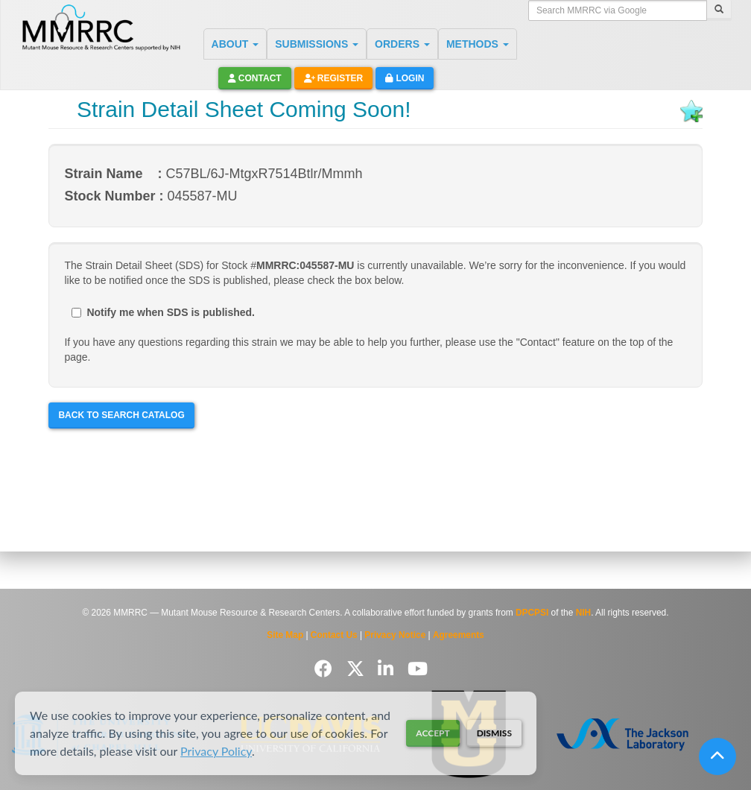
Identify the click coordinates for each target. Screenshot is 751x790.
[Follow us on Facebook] (326, 669)
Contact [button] (255, 78)
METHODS (477, 44)
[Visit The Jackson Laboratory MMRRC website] (622, 734)
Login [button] (404, 78)
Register (334, 78)
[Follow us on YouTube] (418, 669)
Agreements (458, 635)
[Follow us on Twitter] (358, 669)
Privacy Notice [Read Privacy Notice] (394, 635)
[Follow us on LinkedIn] (388, 669)
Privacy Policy (216, 751)
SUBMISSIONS (316, 44)
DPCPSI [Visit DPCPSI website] (532, 612)
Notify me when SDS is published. (163, 312)
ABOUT (235, 44)
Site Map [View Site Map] (285, 635)
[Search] (719, 10)
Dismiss (494, 733)
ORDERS (402, 44)
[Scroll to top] (717, 756)
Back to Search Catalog (121, 415)
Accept (432, 733)
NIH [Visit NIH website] (583, 612)
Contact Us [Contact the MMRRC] (334, 635)
